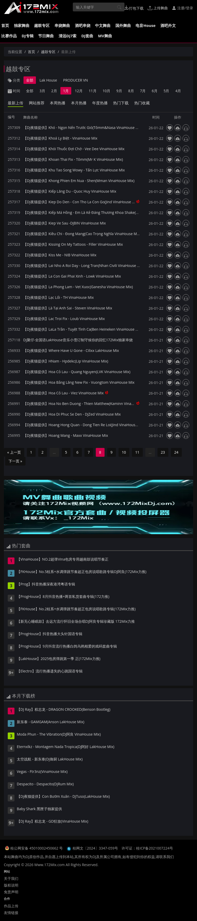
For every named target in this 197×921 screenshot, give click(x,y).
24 (176, 452)
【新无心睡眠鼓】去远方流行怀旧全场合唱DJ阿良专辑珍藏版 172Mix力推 (76, 622)
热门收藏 (142, 102)
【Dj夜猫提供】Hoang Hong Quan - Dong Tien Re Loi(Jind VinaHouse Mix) (84, 424)
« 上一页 (14, 452)
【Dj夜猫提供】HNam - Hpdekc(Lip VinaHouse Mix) (65, 361)
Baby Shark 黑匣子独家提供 (39, 809)
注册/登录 (182, 7)
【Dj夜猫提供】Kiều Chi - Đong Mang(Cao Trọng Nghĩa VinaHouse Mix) (82, 233)
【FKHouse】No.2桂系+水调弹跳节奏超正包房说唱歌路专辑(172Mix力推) (76, 609)
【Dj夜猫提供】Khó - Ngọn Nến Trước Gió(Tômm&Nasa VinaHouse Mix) (83, 127)
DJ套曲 (87, 35)
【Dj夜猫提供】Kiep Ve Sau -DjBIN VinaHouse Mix (64, 223)
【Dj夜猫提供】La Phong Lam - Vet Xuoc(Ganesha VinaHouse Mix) (78, 286)
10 (124, 452)
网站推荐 (36, 102)
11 (137, 452)
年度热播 (100, 102)
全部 (29, 80)
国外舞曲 (123, 25)
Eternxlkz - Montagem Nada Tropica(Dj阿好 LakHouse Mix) (65, 747)
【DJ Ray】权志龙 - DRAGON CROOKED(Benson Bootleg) (63, 710)
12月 (79, 90)
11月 (93, 90)
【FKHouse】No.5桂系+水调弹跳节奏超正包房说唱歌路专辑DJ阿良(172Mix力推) (81, 572)
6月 (154, 90)
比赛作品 (9, 35)
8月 (131, 90)
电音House (145, 25)
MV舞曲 (105, 35)
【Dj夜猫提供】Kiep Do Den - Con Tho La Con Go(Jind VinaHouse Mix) (81, 201)
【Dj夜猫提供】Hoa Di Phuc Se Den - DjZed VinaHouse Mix (72, 414)
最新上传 (15, 102)
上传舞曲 (158, 7)
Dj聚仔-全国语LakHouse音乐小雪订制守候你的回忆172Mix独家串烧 (78, 339)
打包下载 (134, 8)
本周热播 (57, 102)
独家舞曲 (21, 25)
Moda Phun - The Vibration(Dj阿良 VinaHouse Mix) (59, 735)
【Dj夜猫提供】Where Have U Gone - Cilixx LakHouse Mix (71, 350)
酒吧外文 (168, 25)
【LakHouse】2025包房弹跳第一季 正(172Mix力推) (58, 659)
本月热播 (78, 102)
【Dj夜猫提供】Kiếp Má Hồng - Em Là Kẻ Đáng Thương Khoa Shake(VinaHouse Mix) (92, 212)
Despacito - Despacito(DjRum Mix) (45, 784)
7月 (143, 90)
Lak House (48, 80)
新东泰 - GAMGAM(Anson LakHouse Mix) (50, 722)
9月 (119, 90)
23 (163, 452)
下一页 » (15, 461)
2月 (54, 90)
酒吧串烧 (82, 25)
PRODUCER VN (75, 80)
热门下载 (121, 102)
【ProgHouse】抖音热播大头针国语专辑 (49, 634)
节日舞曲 (46, 35)
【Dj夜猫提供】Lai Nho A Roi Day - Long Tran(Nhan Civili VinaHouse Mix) (83, 265)
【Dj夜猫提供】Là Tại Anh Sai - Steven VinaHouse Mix (67, 308)
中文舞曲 (103, 25)
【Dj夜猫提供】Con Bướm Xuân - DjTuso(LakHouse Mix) (63, 797)
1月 (66, 90)
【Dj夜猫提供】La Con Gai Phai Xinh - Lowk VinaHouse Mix (72, 276)
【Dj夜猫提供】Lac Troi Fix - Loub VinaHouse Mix (64, 318)
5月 (166, 90)
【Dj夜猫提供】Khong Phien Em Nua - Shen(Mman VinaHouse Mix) (79, 180)
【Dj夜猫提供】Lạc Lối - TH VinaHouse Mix (58, 297)
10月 (106, 90)
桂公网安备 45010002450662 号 (37, 848)
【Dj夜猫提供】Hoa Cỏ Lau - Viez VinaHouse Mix (63, 392)
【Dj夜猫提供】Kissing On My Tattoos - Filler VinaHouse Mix (73, 244)
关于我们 (11, 878)
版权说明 (11, 885)
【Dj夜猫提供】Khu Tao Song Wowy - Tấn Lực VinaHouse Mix (74, 170)
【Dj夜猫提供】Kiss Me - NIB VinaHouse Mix (59, 254)
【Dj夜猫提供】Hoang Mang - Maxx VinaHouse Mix (65, 435)
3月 (42, 90)
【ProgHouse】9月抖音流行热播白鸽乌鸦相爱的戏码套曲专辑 (67, 646)
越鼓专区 (42, 25)
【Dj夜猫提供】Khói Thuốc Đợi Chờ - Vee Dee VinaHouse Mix (73, 148)
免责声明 (11, 891)
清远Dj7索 (67, 35)
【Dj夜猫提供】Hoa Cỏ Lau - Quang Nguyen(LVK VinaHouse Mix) (76, 371)
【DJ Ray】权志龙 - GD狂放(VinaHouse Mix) (52, 822)
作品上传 (11, 905)
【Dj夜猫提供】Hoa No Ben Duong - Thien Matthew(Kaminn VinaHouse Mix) (86, 403)
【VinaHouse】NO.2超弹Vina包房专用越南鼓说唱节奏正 (62, 559)
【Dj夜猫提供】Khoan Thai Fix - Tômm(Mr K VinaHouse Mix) (73, 159)
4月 (178, 90)
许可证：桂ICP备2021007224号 (147, 848)
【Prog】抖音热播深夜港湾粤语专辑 (46, 584)
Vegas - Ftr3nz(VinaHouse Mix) (42, 772)
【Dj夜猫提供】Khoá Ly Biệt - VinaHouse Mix (60, 138)
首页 (5, 25)
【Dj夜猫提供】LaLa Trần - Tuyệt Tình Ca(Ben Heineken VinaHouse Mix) (83, 329)
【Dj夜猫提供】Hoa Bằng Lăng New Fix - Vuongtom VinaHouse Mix (79, 382)
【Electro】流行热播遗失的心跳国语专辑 (50, 671)
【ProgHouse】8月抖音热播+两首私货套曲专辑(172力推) (63, 597)
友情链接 (11, 912)
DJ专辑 (28, 35)
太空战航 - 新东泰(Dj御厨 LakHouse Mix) (50, 759)
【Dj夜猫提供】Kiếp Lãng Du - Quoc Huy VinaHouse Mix (69, 191)
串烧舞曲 (62, 25)
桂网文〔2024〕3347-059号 (95, 848)
